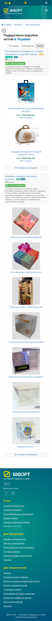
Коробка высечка (26, 447)
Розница (9, 57)
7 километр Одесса (12, 589)
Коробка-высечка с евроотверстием (26, 307)
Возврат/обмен (10, 518)
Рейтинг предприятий (13, 543)
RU (7, 483)
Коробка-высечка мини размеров (26, 237)
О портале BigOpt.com (13, 505)
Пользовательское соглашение (18, 514)
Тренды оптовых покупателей (17, 555)
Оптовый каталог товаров (15, 577)
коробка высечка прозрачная (26, 412)
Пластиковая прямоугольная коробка (26, 342)
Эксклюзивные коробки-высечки (26, 272)
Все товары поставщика (26, 168)
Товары (40, 46)
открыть (28, 118)
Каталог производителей (15, 585)
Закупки (7, 573)
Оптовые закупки (11, 551)
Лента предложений (13, 602)
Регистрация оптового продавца (18, 547)
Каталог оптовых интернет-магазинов (21, 581)
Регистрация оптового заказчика (19, 593)
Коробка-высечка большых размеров (26, 377)
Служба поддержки (12, 510)
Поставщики (14, 46)
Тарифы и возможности (14, 539)
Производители (27, 46)
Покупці (7, 559)
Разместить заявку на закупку (17, 597)
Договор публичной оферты (16, 522)
